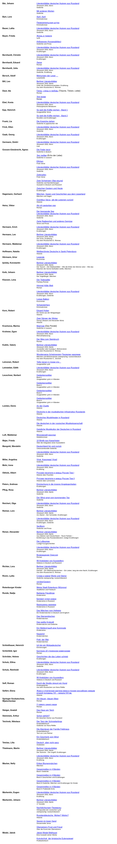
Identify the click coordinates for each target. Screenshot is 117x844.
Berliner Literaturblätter (47, 81)
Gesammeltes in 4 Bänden (48, 769)
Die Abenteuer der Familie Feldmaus (53, 729)
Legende (40, 257)
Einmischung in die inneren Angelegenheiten (56, 484)
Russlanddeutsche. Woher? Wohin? (53, 815)
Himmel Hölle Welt (45, 286)
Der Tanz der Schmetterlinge (49, 721)
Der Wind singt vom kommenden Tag (53, 498)
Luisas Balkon (43, 299)
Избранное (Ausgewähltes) (49, 42)
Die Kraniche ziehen (46, 121)
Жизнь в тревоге (44, 36)
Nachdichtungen (44, 808)
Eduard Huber (43, 311)
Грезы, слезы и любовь (47, 91)
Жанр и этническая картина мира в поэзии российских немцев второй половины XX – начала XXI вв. (66, 692)
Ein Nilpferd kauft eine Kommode (51, 628)
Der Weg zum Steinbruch (48, 339)
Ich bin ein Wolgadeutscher (49, 645)
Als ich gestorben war (46, 205)
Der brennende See (45, 211)
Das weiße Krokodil (45, 622)
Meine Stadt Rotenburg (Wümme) (52, 587)
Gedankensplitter (44, 375)
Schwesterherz (43, 305)
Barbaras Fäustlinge (46, 593)
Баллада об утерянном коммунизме (53, 651)
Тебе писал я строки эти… (49, 362)
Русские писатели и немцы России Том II (56, 479)
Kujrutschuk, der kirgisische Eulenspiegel (55, 838)
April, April (41, 17)
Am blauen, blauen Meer (47, 699)
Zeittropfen (41, 175)
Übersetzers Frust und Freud (49, 827)
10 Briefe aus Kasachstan (48, 441)
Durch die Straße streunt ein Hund (52, 683)
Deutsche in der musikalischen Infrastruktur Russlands (61, 412)
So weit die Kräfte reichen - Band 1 (52, 110)
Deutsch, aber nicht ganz (48, 743)
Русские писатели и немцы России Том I (55, 473)
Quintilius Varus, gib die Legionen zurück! (55, 200)
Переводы (56, 808)
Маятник (41, 326)
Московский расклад (46, 435)
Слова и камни (43, 576)
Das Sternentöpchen (46, 616)
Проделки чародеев (71, 354)
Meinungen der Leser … (47, 76)
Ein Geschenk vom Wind (48, 737)
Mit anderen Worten (45, 11)
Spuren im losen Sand (46, 821)
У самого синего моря (47, 704)
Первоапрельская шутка (48, 23)
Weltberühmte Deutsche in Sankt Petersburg (56, 251)
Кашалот (41, 634)
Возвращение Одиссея (47, 555)
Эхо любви (42, 155)
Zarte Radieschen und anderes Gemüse (54, 221)
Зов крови (41, 98)
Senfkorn (41, 526)
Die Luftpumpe (43, 541)
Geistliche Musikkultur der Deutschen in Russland (59, 429)
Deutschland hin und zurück (49, 446)
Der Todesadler (43, 280)
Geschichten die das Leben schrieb (52, 657)
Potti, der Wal (43, 640)
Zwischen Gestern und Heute (50, 188)
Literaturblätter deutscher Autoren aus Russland (58, 3)
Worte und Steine (58, 576)
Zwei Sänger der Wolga (47, 318)
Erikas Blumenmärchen (47, 763)
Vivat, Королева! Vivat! (47, 460)
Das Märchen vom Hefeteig (49, 611)
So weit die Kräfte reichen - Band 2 (52, 116)
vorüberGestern (44, 582)
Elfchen (40, 161)
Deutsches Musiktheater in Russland (53, 418)
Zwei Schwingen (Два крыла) (50, 181)
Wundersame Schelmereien (49, 354)
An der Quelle (43, 406)
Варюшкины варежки (46, 605)
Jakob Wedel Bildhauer (47, 833)
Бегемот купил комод (46, 599)
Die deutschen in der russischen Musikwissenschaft (60, 423)
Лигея (39, 62)
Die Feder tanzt (43, 150)
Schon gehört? (43, 716)
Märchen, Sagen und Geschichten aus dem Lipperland (61, 194)
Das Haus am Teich (45, 710)
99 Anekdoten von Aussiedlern (50, 561)
